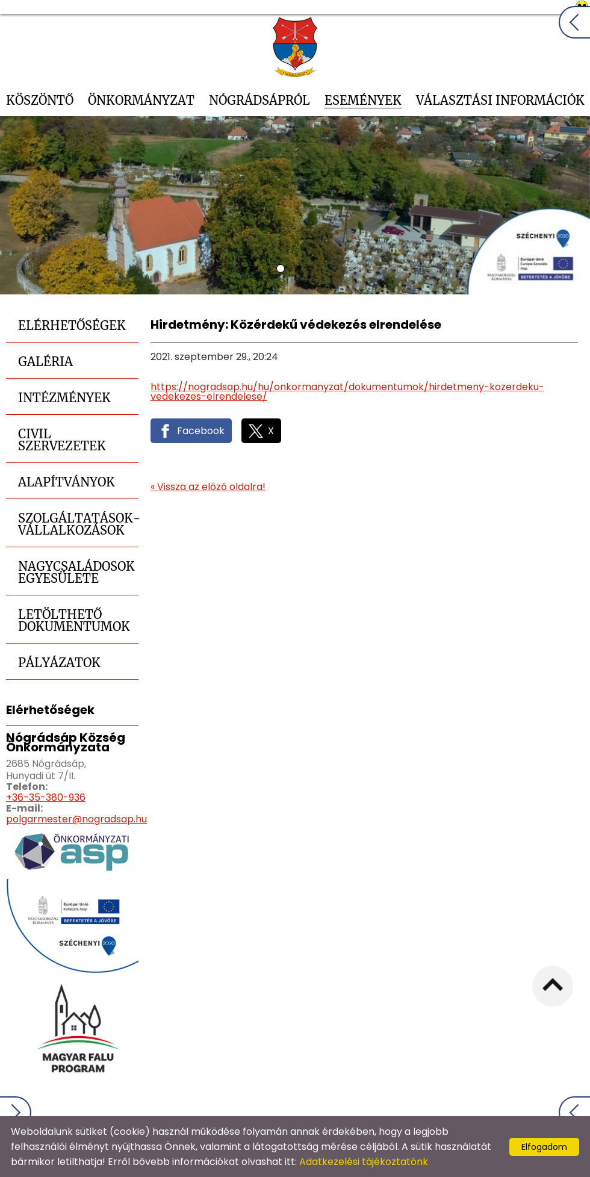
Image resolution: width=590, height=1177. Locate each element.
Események (363, 100)
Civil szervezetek (62, 439)
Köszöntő (39, 100)
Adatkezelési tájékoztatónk (363, 1162)
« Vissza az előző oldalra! (208, 487)
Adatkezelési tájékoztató (315, 1115)
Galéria (45, 361)
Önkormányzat (141, 100)
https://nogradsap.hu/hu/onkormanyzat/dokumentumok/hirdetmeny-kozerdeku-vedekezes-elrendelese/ (347, 391)
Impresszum (511, 1115)
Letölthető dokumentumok (74, 620)
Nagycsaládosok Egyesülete (76, 572)
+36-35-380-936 (45, 797)
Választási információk (500, 100)
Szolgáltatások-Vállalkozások (78, 524)
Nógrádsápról (259, 100)
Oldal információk (428, 1115)
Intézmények (64, 397)
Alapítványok (66, 481)
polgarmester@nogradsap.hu (76, 819)
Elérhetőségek (72, 325)
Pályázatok (59, 662)
